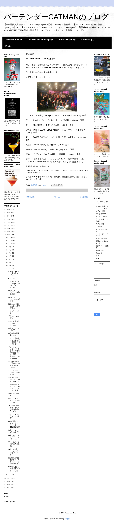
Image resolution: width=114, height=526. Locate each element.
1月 (10, 475)
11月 (11, 240)
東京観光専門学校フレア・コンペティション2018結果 (14, 461)
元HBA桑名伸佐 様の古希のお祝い (14, 444)
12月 (11, 237)
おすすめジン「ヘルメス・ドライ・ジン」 (14, 452)
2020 (9, 228)
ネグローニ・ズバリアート (13, 329)
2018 (9, 235)
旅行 (97, 259)
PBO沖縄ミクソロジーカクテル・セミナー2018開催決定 (14, 424)
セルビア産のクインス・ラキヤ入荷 (14, 400)
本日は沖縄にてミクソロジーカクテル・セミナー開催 (14, 387)
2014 (9, 488)
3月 (10, 265)
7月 (10, 253)
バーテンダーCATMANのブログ (56, 17)
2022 (9, 222)
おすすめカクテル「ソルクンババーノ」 (14, 437)
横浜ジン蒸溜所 (101, 238)
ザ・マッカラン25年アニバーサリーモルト (14, 379)
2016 (9, 482)
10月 (11, 244)
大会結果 (99, 253)
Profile (8, 46)
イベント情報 (100, 211)
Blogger (67, 519)
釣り (97, 256)
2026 (9, 210)
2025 (9, 213)
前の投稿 (83, 197)
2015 (9, 485)
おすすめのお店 (101, 216)
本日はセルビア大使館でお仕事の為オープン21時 (14, 364)
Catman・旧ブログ (89, 40)
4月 (10, 262)
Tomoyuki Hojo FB (14, 40)
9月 (10, 247)
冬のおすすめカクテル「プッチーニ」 (14, 323)
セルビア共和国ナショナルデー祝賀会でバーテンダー (14, 341)
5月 (10, 259)
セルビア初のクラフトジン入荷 (14, 416)
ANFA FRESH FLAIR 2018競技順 (14, 299)
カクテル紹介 (100, 224)
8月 (10, 250)
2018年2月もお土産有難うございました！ (14, 273)
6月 (10, 256)
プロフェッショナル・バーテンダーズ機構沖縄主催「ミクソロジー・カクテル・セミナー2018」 (14, 353)
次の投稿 (30, 197)
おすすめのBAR (101, 214)
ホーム (57, 197)
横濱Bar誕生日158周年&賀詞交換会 (14, 306)
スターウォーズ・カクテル (14, 431)
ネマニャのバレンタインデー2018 (14, 372)
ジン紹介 (99, 226)
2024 (9, 216)
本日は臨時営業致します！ (13, 334)
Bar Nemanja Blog (67, 40)
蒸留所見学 (100, 250)
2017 (9, 478)
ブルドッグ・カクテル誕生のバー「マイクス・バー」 (14, 284)
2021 (9, 225)
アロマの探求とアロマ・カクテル (102, 207)
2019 (9, 231)
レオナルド (12, 278)
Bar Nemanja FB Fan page (40, 40)
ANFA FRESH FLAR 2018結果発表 (14, 292)
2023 (9, 219)
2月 (10, 269)
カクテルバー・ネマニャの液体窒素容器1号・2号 (14, 408)
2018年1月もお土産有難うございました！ (14, 469)
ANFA (8, 496)
